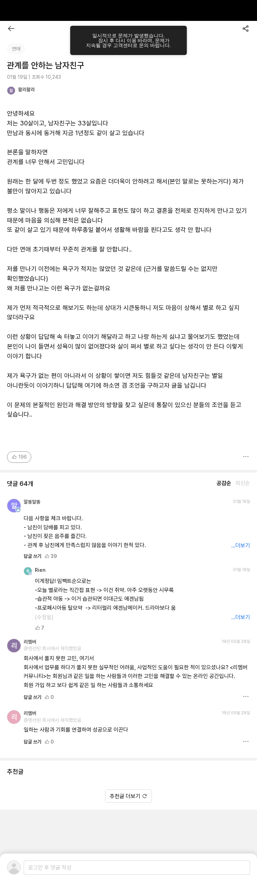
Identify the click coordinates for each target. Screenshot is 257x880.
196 (19, 457)
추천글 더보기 (128, 796)
